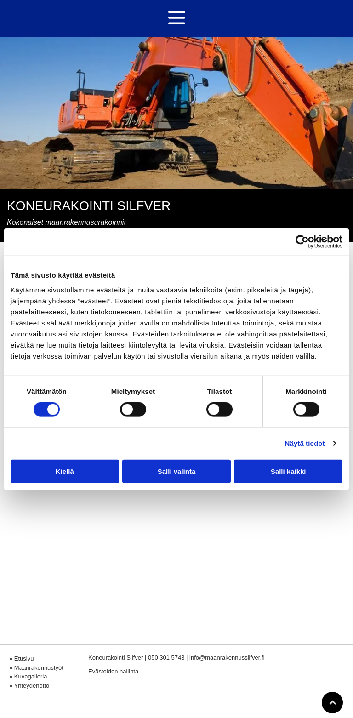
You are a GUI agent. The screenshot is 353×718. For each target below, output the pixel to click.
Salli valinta (177, 471)
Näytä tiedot (305, 443)
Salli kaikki (288, 471)
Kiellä (65, 471)
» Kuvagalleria (28, 676)
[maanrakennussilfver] (137, 499)
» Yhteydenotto (29, 685)
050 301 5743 (166, 657)
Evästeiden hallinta (113, 671)
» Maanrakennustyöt (36, 667)
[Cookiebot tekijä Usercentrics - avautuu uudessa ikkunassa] (302, 242)
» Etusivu (21, 658)
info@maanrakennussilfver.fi (227, 657)
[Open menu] (176, 18)
